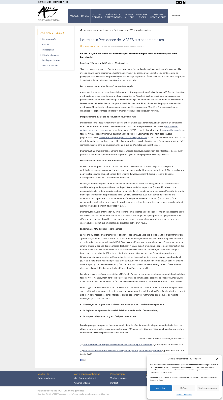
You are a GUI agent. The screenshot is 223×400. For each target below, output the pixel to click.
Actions (114, 47)
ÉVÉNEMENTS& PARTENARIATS (113, 16)
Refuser (184, 388)
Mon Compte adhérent (85, 378)
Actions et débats (124, 47)
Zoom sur (140, 47)
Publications (48, 49)
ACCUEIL (74, 16)
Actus (133, 47)
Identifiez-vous (60, 1)
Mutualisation (44, 1)
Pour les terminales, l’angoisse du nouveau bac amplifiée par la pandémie (117, 344)
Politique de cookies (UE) (50, 390)
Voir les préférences (208, 388)
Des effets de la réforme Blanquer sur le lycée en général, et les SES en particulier (122, 350)
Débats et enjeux (50, 55)
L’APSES (85, 16)
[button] (217, 358)
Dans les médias (50, 65)
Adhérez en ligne (82, 383)
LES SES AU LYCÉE (129, 16)
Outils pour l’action (51, 60)
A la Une (107, 47)
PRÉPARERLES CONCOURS (158, 16)
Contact (114, 383)
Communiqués (49, 39)
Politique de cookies (184, 395)
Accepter (160, 388)
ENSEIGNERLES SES (141, 16)
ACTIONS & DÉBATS (97, 16)
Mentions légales (118, 378)
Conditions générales (74, 390)
